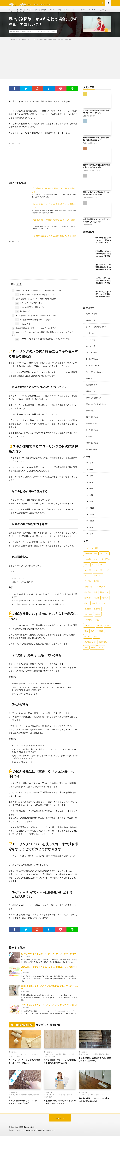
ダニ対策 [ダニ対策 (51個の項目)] (87, 576)
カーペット (14, 1062)
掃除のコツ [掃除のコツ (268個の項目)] (104, 598)
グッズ (83, 1062)
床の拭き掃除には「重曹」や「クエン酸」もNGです (34, 336)
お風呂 (89, 12)
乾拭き (63, 1107)
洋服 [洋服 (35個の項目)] (86, 637)
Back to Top (60, 1132)
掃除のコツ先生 (29, 1140)
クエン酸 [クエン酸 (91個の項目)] (87, 565)
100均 (12, 1107)
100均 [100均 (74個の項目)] (86, 554)
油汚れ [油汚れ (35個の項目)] (99, 631)
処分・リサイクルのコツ (95, 379)
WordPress (51, 1143)
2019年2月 (90, 501)
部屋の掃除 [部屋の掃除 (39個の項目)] (103, 648)
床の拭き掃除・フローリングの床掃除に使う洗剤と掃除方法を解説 (59, 1071)
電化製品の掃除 (92, 456)
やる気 (55, 12)
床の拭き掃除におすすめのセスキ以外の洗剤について (34, 323)
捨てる (72, 12)
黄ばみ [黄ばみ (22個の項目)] (93, 653)
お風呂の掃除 (91, 328)
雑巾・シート (53, 1109)
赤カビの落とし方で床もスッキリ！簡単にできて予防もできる (103, 248)
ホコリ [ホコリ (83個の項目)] (107, 576)
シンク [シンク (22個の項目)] (94, 570)
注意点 (52, 39)
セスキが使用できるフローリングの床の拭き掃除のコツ (35, 307)
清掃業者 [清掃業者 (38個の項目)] (100, 637)
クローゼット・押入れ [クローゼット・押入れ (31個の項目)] (102, 565)
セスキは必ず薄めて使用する (28, 311)
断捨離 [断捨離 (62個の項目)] (98, 620)
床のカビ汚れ (22, 332)
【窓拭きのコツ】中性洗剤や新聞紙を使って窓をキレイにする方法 (103, 275)
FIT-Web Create (29, 1143)
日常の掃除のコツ (91, 124)
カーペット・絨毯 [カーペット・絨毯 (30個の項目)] (90, 559)
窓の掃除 (89, 443)
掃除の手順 (90, 418)
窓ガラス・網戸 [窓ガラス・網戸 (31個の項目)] (90, 648)
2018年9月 (90, 533)
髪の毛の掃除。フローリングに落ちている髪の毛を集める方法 (94, 1113)
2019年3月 (90, 495)
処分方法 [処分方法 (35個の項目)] (87, 587)
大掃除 (46, 12)
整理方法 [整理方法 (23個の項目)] (97, 615)
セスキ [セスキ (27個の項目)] (102, 570)
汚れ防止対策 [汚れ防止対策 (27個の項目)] (89, 631)
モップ (58, 1107)
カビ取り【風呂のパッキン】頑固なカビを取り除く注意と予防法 (103, 289)
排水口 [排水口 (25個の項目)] (86, 609)
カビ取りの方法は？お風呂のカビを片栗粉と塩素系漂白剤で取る (103, 302)
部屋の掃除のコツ (92, 450)
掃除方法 (46, 39)
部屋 (39, 12)
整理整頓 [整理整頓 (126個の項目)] (87, 615)
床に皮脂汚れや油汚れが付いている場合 (33, 328)
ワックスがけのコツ (93, 367)
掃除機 (30, 1107)
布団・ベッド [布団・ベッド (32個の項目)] (89, 593)
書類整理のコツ (92, 431)
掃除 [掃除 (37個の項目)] (95, 598)
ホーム (11, 12)
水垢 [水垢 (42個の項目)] (97, 626)
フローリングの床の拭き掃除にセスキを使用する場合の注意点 (37, 298)
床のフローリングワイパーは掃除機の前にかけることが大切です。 (43, 347)
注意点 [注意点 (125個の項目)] (107, 631)
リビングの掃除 (92, 360)
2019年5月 (90, 489)
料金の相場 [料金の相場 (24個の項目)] (88, 620)
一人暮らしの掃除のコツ (95, 373)
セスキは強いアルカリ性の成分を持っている (34, 302)
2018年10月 (90, 527)
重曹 (107, 1062)
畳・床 (30, 12)
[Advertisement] (60, 67)
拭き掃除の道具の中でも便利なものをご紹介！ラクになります (59, 1115)
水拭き (46, 1109)
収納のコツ (90, 386)
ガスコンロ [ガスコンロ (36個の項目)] (104, 559)
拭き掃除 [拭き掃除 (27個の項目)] (87, 598)
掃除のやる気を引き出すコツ (97, 411)
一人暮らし (15, 17)
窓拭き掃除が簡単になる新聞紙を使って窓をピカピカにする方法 (103, 262)
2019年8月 (90, 469)
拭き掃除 (58, 1062)
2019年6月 (90, 482)
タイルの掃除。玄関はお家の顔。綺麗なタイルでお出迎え (93, 1068)
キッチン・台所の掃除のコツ (97, 335)
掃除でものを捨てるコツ (93, 178)
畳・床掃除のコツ (28, 39)
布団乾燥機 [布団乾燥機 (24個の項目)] (101, 593)
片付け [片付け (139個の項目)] (96, 642)
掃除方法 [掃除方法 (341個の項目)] (87, 604)
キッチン (21, 12)
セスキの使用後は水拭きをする (29, 315)
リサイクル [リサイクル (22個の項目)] (98, 581)
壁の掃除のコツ (92, 392)
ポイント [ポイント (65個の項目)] (87, 581)
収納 (64, 12)
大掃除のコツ (89, 233)
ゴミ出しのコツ (92, 341)
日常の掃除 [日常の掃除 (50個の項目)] (88, 626)
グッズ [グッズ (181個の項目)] (86, 570)
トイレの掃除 (91, 348)
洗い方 (13, 1064)
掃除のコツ (66, 1062)
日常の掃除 (51, 1064)
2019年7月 (90, 476)
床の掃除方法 (22, 319)
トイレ (81, 12)
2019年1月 (90, 508)
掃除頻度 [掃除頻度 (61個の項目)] (105, 604)
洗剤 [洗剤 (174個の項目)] (92, 637)
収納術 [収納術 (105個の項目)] (96, 587)
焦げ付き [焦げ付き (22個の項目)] (87, 642)
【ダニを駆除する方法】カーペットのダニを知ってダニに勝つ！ (49, 1013)
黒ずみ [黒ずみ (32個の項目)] (101, 653)
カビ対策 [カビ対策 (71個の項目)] (95, 554)
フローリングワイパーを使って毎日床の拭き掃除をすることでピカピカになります (43, 341)
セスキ (40, 39)
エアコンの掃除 (92, 322)
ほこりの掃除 (91, 354)
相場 (18, 1064)
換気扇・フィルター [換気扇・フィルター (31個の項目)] (99, 609)
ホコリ (88, 1062)
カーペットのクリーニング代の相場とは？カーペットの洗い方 (24, 1070)
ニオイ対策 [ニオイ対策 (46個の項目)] (98, 576)
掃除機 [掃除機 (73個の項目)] (96, 604)
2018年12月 (90, 514)
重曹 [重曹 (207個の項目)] (86, 653)
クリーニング (23, 1062)
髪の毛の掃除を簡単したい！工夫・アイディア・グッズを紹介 (48, 962)
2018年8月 (90, 540)
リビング (99, 12)
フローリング (50, 1062)
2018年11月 (90, 521)
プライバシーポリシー (31, 17)
